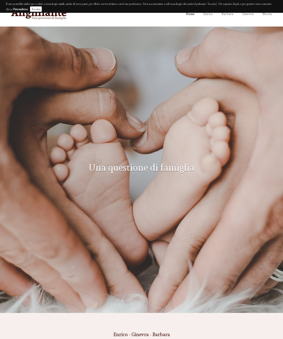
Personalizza (20, 9)
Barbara (227, 13)
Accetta (35, 9)
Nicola (267, 13)
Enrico (208, 13)
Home (190, 13)
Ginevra (248, 13)
